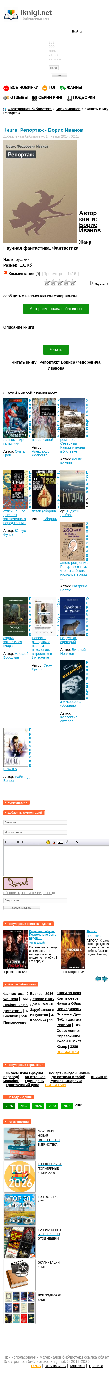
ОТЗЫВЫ (19, 98)
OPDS (36, 1366)
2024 (38, 1106)
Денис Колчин (71, 461)
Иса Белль (94, 936)
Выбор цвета (54, 842)
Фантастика (65, 248)
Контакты (77, 1366)
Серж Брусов (42, 667)
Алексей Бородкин (16, 655)
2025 (23, 1106)
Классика (38, 1020)
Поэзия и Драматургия (76, 1014)
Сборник (50, 519)
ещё (78, 1105)
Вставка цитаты (66, 842)
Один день (34, 1081)
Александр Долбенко (40, 453)
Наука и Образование (75, 1003)
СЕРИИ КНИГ (50, 98)
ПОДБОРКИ (84, 98)
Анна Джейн (37, 942)
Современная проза (74, 1031)
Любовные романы (20, 1005)
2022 (66, 1106)
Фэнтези (10, 999)
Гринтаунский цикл (22, 1085)
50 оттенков (35, 1077)
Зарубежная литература (51, 1010)
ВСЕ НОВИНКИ (24, 87)
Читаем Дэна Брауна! (24, 1073)
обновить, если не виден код (29, 893)
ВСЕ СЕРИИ (55, 1085)
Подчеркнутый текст (18, 842)
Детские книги (42, 999)
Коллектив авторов (68, 719)
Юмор (62, 1047)
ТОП (53, 87)
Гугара (87, 481)
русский (23, 259)
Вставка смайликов (48, 842)
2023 (52, 1106)
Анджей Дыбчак (69, 513)
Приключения (15, 1022)
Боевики (10, 1016)
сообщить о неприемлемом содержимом (40, 296)
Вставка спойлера (77, 842)
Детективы (12, 1011)
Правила (96, 1366)
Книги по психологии (75, 993)
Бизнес (36, 994)
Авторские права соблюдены (56, 309)
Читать (56, 349)
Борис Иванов (90, 227)
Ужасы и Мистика (72, 1041)
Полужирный (6, 842)
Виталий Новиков (73, 652)
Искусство (39, 1015)
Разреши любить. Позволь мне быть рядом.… (42, 935)
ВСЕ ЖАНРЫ (68, 1052)
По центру (36, 842)
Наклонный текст (12, 842)
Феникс (92, 931)
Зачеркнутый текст (23, 842)
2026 (9, 1106)
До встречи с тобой (68, 1077)
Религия (64, 1025)
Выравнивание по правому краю (41, 842)
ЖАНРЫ (74, 87)
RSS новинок (55, 1366)
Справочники (68, 1036)
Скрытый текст (61, 842)
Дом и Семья (41, 1004)
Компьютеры (68, 998)
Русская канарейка (66, 1081)
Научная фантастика (26, 248)
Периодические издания (78, 1009)
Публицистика (69, 1019)
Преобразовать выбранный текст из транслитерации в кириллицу (72, 842)
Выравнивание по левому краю (30, 842)
